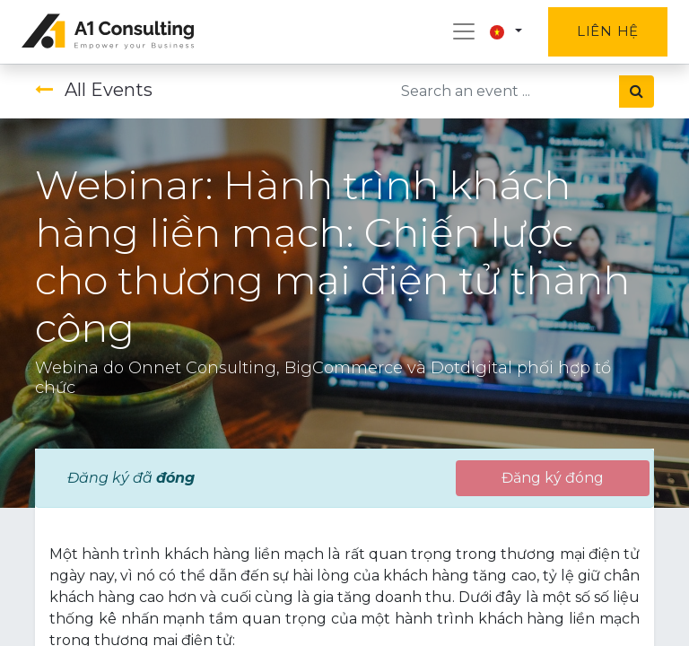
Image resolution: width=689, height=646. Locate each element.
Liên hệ (608, 30)
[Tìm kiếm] (636, 91)
